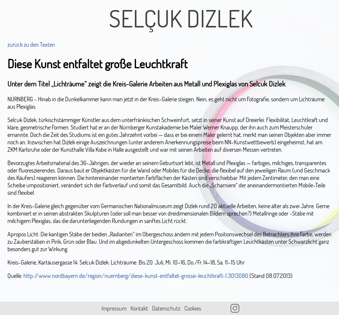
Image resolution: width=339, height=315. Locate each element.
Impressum (113, 308)
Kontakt (139, 308)
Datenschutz (166, 308)
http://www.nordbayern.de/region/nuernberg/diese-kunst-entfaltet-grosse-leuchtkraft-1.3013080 (135, 275)
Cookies (192, 308)
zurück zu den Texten (31, 44)
